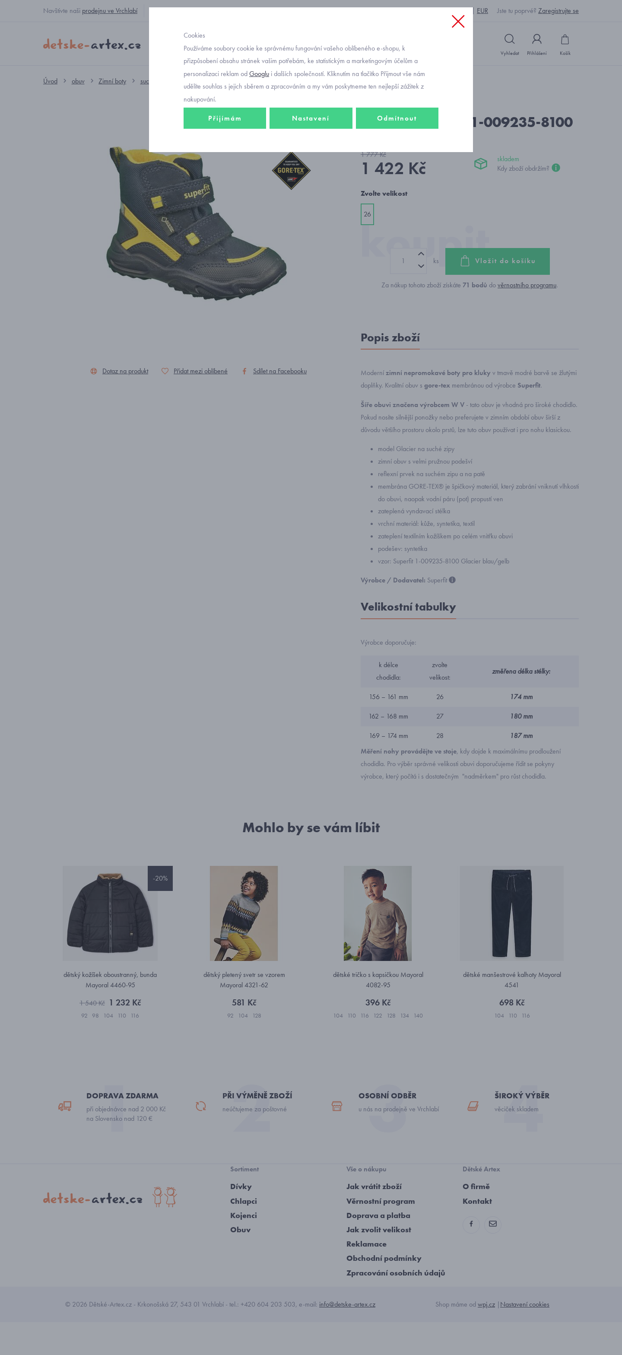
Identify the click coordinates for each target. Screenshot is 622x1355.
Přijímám (225, 175)
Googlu (259, 131)
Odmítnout (397, 175)
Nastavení (311, 175)
